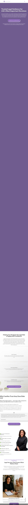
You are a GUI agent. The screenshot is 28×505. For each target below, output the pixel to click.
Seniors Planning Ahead (14, 367)
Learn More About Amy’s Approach (14, 423)
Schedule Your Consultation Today (14, 20)
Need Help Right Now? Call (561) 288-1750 (14, 386)
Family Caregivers (14, 354)
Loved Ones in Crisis (14, 379)
